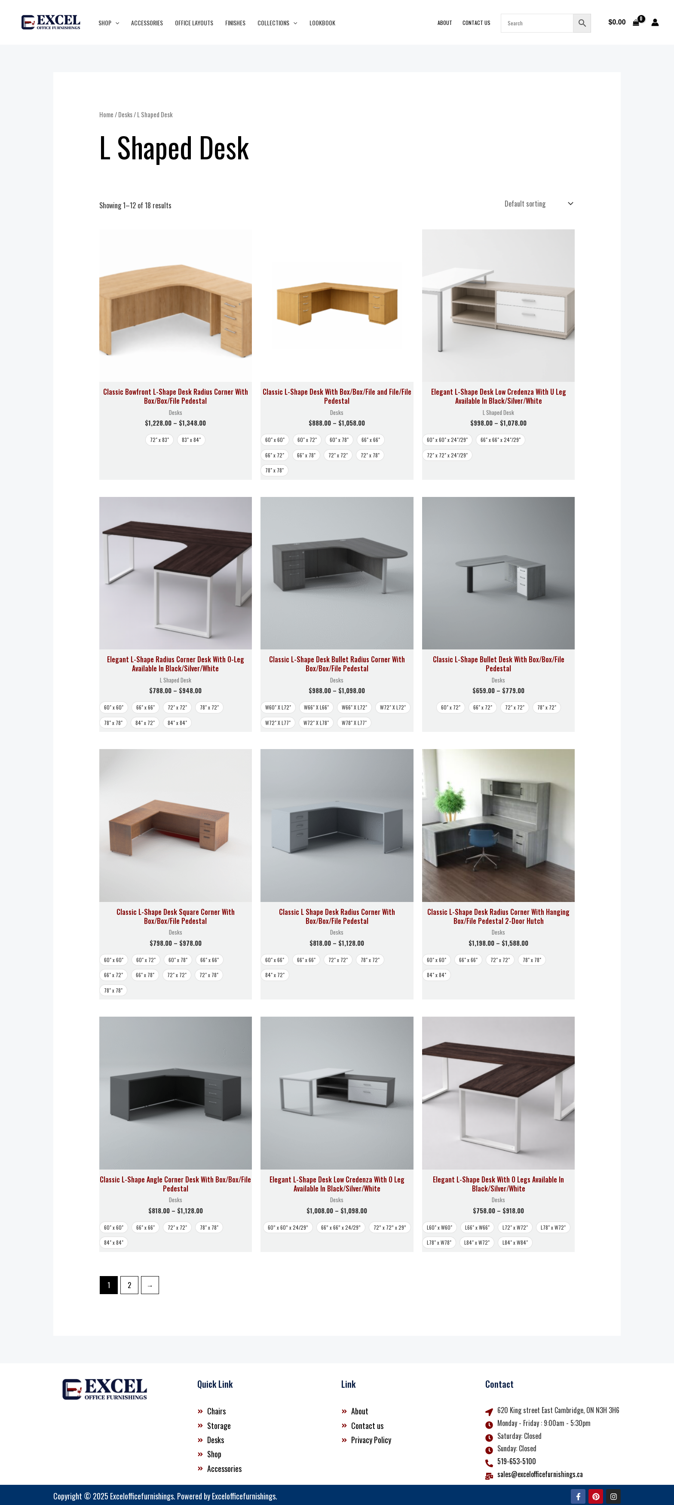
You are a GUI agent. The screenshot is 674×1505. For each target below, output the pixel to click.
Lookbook (322, 22)
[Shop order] (538, 202)
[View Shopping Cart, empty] (624, 22)
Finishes (235, 22)
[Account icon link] (655, 22)
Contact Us (476, 22)
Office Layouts (194, 22)
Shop (108, 22)
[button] (115, 22)
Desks (125, 114)
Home (106, 114)
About (445, 22)
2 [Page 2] (129, 1282)
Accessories (147, 22)
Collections (277, 22)
